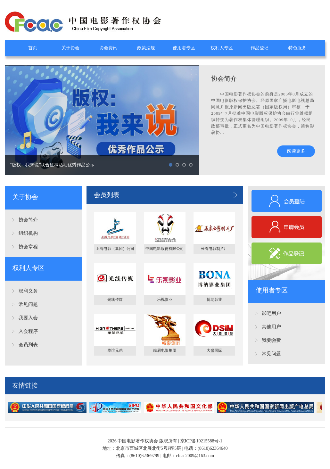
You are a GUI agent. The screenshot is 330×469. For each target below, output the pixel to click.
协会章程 (28, 246)
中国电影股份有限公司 (164, 248)
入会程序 (28, 331)
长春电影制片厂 (214, 248)
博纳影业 (214, 299)
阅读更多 (296, 151)
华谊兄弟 (115, 350)
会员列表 (28, 344)
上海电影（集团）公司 (115, 248)
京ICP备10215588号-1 (201, 441)
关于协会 (70, 47)
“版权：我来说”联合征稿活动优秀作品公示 (52, 164)
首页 (32, 47)
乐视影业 (164, 299)
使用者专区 (184, 47)
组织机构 (28, 233)
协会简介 (28, 219)
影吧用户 (271, 313)
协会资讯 (108, 47)
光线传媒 (115, 299)
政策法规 (146, 47)
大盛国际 (214, 350)
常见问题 (28, 304)
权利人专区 (221, 47)
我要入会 (28, 317)
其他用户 (271, 326)
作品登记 (259, 47)
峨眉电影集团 (164, 350)
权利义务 (28, 290)
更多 (235, 195)
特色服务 (297, 47)
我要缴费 (271, 340)
